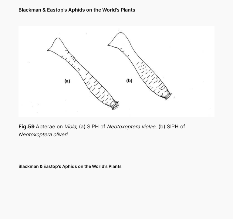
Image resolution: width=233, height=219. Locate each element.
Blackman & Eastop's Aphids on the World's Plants (77, 10)
